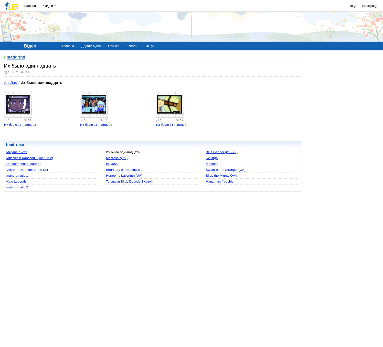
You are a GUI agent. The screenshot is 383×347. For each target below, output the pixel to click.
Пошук (149, 46)
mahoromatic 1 (17, 175)
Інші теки (15, 144)
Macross (212, 164)
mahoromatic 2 (17, 187)
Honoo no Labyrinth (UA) (124, 175)
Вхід (353, 6)
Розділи (47, 6)
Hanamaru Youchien (220, 181)
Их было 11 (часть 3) (172, 125)
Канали (132, 46)
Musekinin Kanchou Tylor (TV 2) (29, 158)
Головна (30, 6)
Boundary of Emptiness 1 (124, 170)
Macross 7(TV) (117, 158)
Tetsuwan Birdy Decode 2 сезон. (130, 181)
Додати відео (91, 46)
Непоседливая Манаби (23, 164)
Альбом (10, 83)
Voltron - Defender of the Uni (27, 170)
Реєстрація (370, 6)
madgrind (16, 57)
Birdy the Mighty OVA (221, 175)
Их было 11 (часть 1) (20, 125)
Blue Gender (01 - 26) (221, 152)
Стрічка (113, 46)
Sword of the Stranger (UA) (225, 170)
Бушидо (212, 158)
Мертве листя (16, 152)
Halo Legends (16, 181)
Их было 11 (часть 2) (96, 125)
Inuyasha (112, 164)
